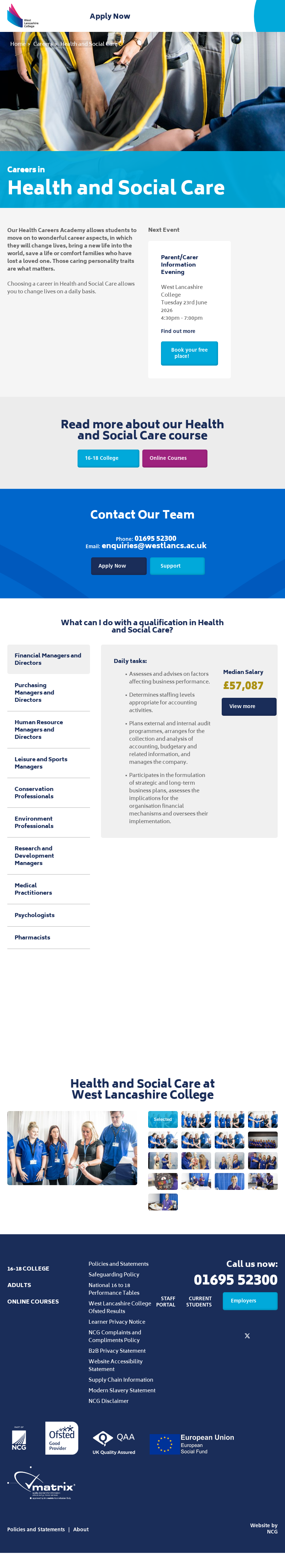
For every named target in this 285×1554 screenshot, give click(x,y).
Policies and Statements (119, 1265)
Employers (250, 1302)
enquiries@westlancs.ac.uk (154, 546)
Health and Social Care (88, 44)
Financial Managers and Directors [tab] (48, 659)
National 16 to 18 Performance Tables (114, 1290)
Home (18, 44)
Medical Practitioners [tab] (49, 889)
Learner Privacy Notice (117, 1322)
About (81, 1531)
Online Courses (175, 458)
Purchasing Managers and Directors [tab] (49, 693)
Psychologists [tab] (49, 915)
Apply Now (111, 16)
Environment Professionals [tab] (49, 823)
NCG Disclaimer (109, 1402)
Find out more (185, 331)
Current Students (199, 1302)
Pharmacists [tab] (49, 938)
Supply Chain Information (121, 1380)
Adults (19, 1286)
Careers (43, 44)
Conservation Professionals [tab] (49, 793)
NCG (272, 1533)
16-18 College (108, 458)
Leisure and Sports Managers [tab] (49, 763)
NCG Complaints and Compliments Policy (115, 1337)
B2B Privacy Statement (117, 1351)
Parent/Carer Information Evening (179, 265)
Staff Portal (165, 1302)
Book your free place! (189, 353)
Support (177, 566)
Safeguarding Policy (114, 1275)
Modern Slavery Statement (122, 1391)
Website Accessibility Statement (116, 1366)
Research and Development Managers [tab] (49, 856)
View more (249, 707)
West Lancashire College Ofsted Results (120, 1308)
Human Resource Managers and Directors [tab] (49, 730)
